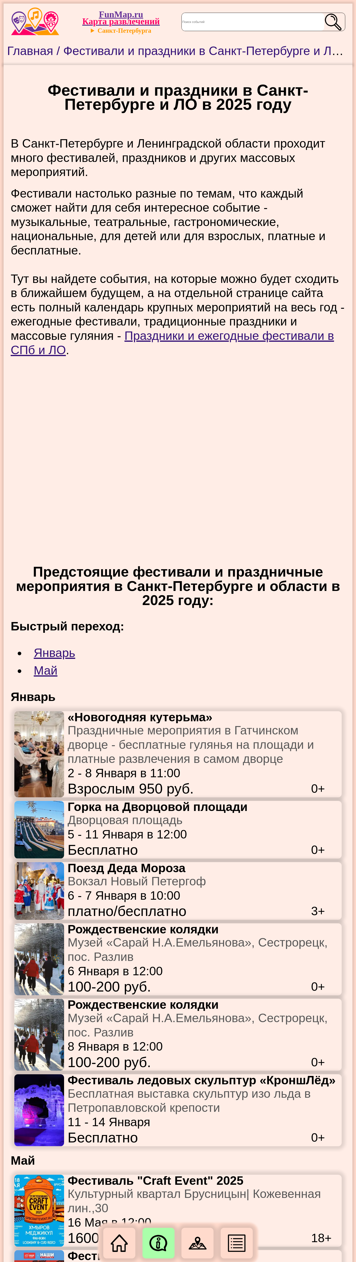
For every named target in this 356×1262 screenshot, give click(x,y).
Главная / (35, 51)
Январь (54, 653)
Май (45, 670)
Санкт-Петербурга (124, 30)
